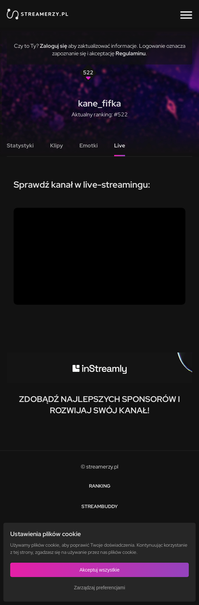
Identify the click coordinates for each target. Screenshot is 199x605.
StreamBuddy (99, 506)
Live (119, 145)
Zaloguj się (53, 45)
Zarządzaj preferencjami (99, 587)
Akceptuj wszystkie (99, 570)
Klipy (56, 145)
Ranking (99, 486)
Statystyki (20, 145)
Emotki (88, 145)
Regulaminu (131, 53)
